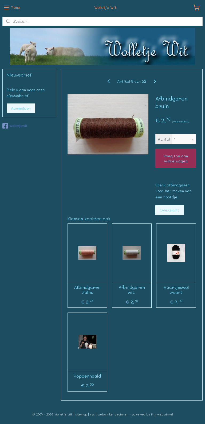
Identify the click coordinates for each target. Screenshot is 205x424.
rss (92, 414)
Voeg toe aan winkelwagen (175, 158)
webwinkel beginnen (113, 414)
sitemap (81, 414)
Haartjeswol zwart (176, 290)
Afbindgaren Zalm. (87, 290)
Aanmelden (21, 108)
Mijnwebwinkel (162, 414)
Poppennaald (87, 375)
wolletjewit (14, 126)
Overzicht (169, 210)
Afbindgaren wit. (132, 290)
